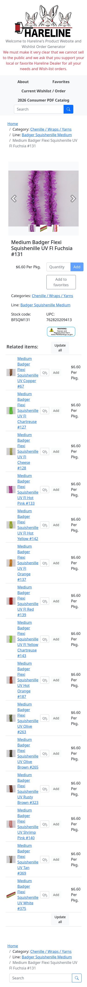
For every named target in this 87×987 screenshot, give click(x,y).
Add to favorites (61, 282)
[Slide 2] (55, 228)
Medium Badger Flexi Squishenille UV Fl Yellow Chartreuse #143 (28, 639)
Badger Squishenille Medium (47, 134)
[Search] (39, 109)
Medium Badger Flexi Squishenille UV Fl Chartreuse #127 (28, 410)
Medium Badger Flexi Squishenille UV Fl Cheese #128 (28, 451)
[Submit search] (68, 109)
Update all (60, 347)
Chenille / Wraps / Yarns (51, 129)
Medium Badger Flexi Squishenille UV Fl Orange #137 (28, 563)
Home (12, 123)
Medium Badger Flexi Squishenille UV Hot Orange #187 (28, 680)
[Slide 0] (32, 228)
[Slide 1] (43, 228)
